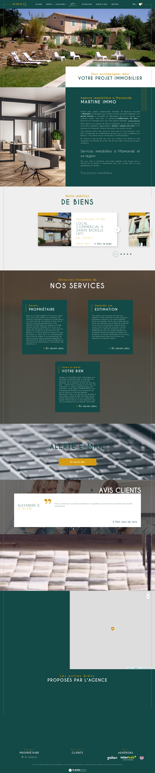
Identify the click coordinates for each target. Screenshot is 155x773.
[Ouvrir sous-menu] (53, 4)
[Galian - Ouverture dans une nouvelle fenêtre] (112, 758)
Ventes (49, 4)
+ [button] (148, 594)
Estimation (87, 4)
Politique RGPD (112, 764)
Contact (151, 233)
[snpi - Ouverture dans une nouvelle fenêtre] (142, 758)
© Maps (136, 668)
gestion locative (134, 121)
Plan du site (82, 764)
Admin (98, 764)
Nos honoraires (73, 764)
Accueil (38, 4)
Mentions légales (91, 764)
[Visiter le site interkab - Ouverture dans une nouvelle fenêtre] (128, 758)
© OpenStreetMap (145, 668)
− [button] (148, 597)
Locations (60, 4)
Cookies (119, 764)
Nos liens (104, 764)
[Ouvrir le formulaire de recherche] (20, 4)
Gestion (114, 4)
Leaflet (129, 668)
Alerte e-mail (101, 4)
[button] (117, 229)
